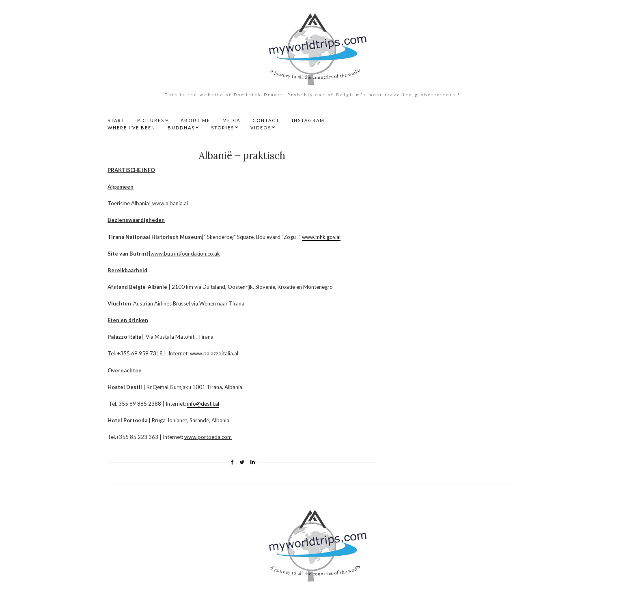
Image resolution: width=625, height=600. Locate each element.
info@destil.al (203, 403)
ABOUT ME (195, 120)
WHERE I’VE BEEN (131, 127)
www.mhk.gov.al (321, 237)
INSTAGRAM (308, 120)
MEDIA (231, 120)
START (116, 120)
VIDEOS (260, 127)
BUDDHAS (181, 127)
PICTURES (150, 120)
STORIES (222, 127)
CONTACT (266, 120)
